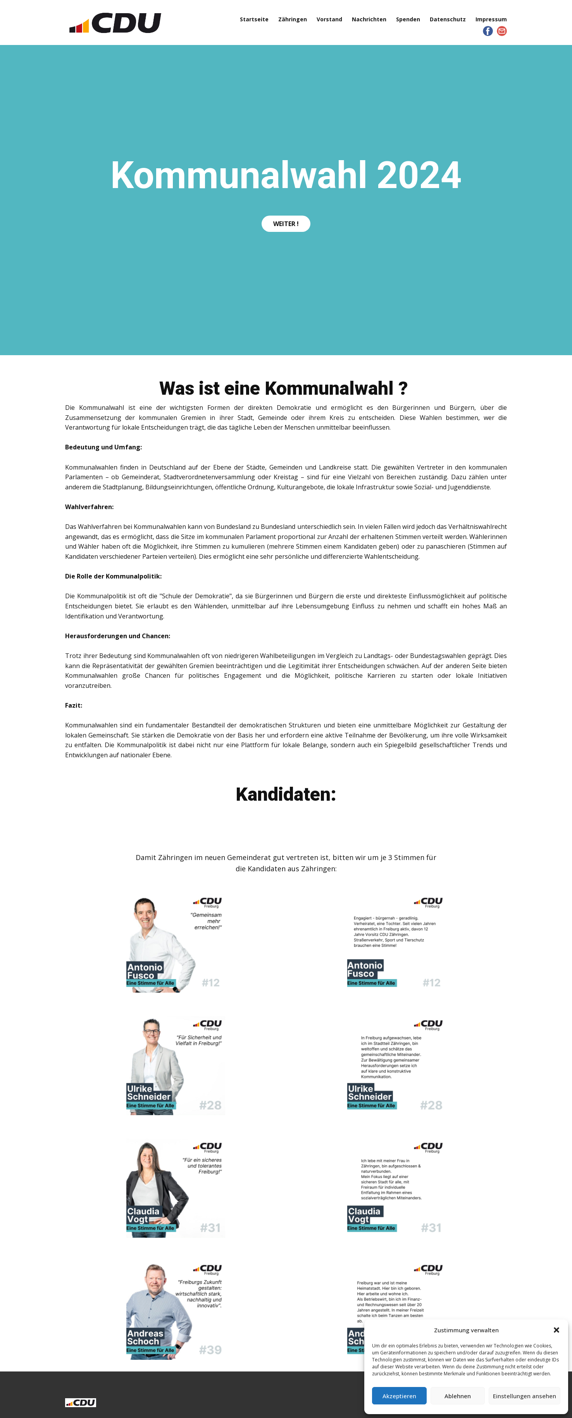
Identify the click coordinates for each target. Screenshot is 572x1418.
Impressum (491, 19)
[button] (556, 1330)
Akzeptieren (399, 1396)
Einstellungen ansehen (524, 1396)
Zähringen (292, 19)
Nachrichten (369, 19)
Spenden (408, 19)
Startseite (254, 19)
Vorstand (329, 19)
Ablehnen (458, 1396)
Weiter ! (286, 223)
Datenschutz (448, 19)
